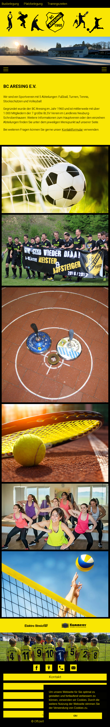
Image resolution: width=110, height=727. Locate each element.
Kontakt (55, 677)
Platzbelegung (33, 4)
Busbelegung (10, 4)
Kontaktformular (72, 129)
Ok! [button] (75, 715)
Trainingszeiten (57, 4)
